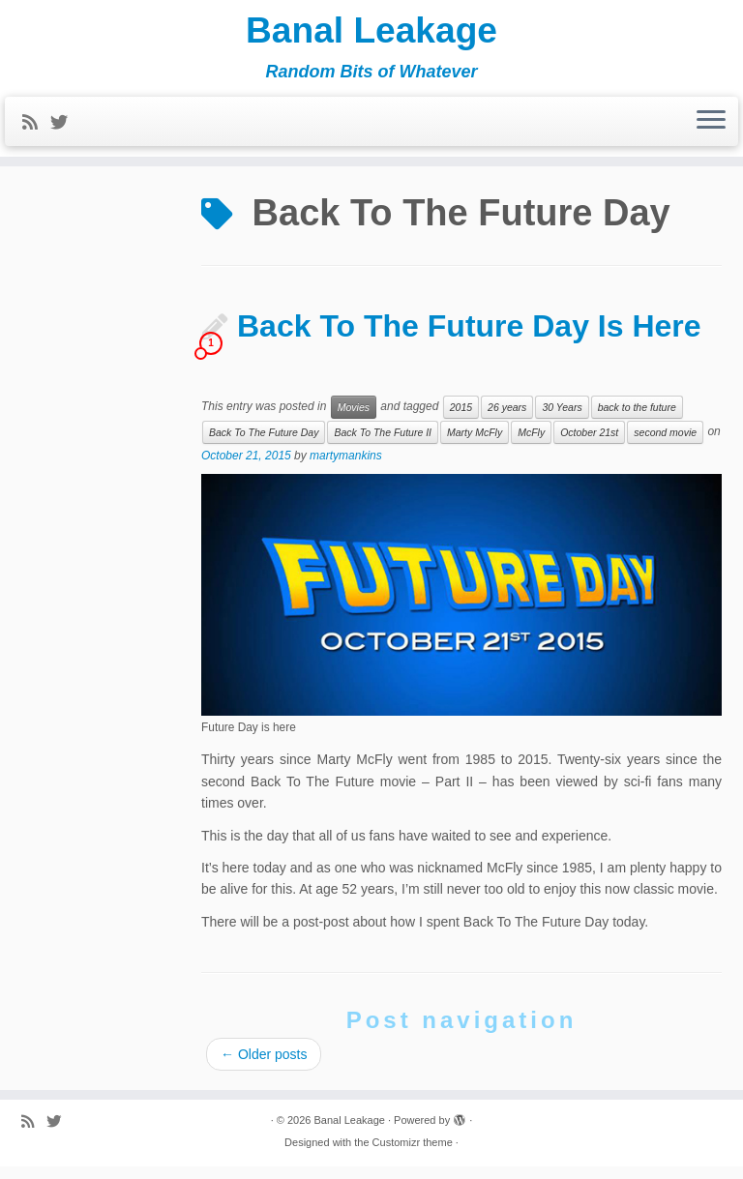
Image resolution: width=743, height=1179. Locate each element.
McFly (531, 445)
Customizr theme (412, 1155)
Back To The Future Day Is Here (469, 338)
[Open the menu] (711, 127)
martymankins (346, 468)
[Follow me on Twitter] (65, 128)
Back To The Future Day (263, 445)
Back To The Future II (382, 445)
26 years (507, 420)
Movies (354, 420)
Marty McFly (474, 445)
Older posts (264, 1067)
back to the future (637, 420)
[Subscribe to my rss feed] (36, 128)
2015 (461, 420)
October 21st (589, 445)
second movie (665, 445)
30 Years (561, 420)
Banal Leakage (371, 34)
